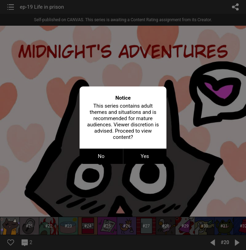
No (101, 156)
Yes (145, 156)
